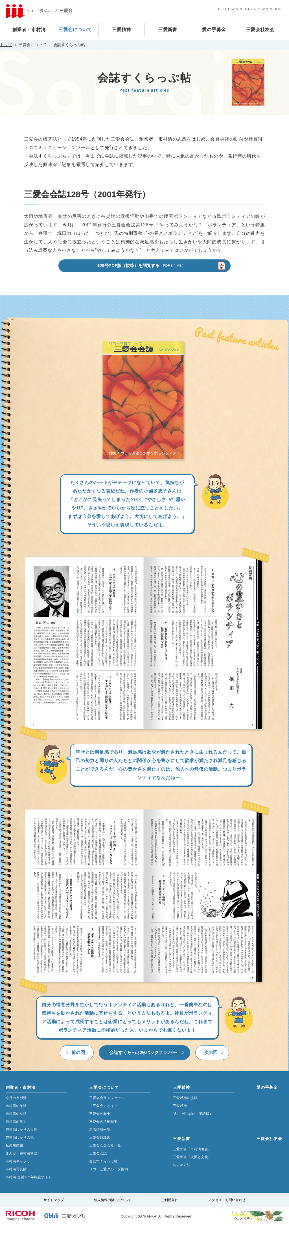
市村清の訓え (16, 1139)
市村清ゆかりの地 (20, 1155)
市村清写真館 (16, 1186)
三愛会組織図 (99, 1155)
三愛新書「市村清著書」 (192, 1166)
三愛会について (75, 29)
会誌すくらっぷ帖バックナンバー (143, 1069)
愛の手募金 (214, 29)
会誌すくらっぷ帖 (103, 1178)
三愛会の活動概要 (103, 1139)
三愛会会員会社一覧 (105, 1163)
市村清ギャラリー (20, 1178)
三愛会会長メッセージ (106, 1115)
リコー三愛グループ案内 (108, 1186)
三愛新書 (168, 29)
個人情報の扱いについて (112, 1217)
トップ (6, 44)
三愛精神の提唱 (185, 1115)
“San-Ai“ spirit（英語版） (193, 1131)
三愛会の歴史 (99, 1131)
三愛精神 (121, 29)
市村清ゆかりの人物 (21, 1147)
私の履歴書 (14, 1163)
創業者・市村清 (29, 29)
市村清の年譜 (16, 1123)
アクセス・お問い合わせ (227, 1217)
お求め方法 (182, 1182)
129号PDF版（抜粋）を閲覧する (141, 282)
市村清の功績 (16, 1131)
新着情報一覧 (99, 1147)
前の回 (78, 1069)
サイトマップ (53, 1217)
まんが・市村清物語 (21, 1171)
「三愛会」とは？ (103, 1123)
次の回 (211, 1069)
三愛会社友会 (260, 29)
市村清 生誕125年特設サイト (29, 1194)
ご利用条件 (169, 1217)
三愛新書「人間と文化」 (192, 1174)
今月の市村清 (16, 1115)
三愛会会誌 (98, 1171)
